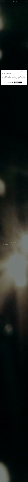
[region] (14, 77)
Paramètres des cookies (10, 82)
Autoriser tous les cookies (18, 82)
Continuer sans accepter (24, 71)
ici (5, 77)
